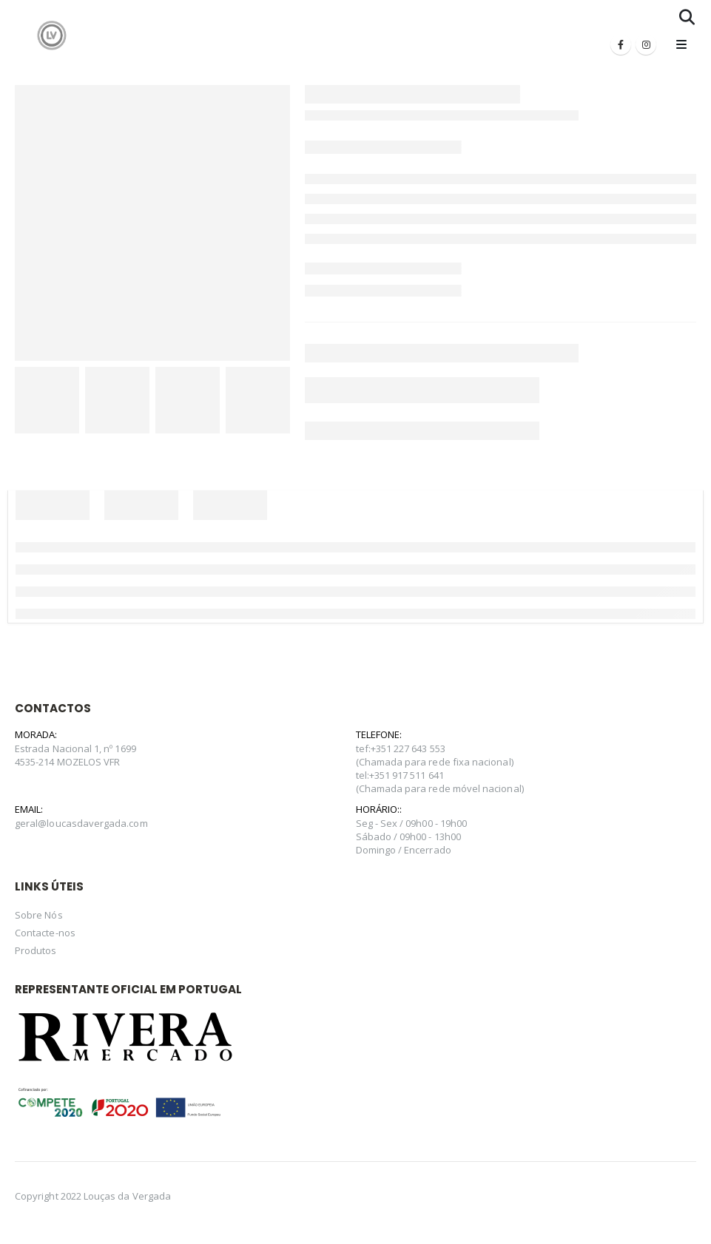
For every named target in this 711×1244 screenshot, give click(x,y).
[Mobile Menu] (681, 44)
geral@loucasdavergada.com (81, 823)
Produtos (36, 950)
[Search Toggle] (687, 17)
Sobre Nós (39, 915)
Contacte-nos (45, 932)
